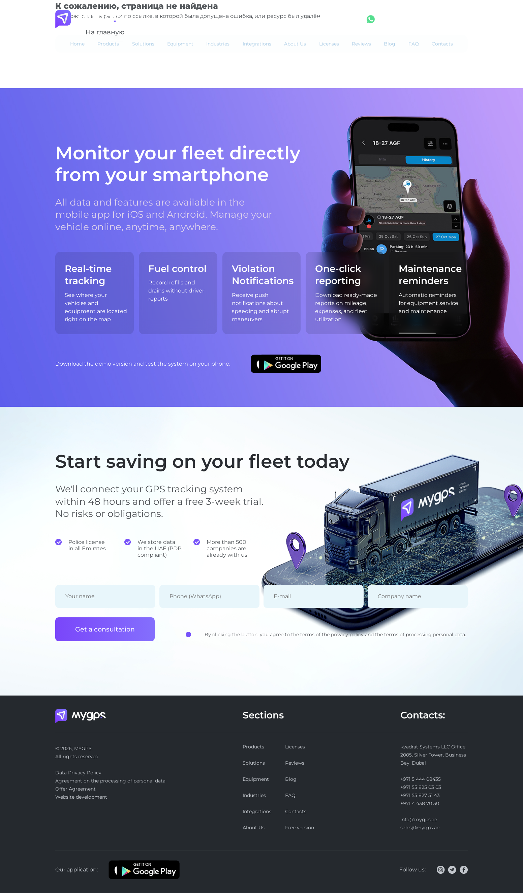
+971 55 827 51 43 (420, 796)
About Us (295, 44)
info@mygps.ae (418, 820)
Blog (389, 44)
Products (108, 44)
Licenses (329, 44)
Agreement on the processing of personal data (110, 781)
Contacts (442, 44)
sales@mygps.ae (419, 828)
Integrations (257, 44)
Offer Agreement (75, 789)
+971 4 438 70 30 (419, 804)
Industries (217, 44)
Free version (451, 19)
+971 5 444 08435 (336, 19)
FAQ (413, 44)
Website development (81, 797)
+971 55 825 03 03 (420, 787)
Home (77, 44)
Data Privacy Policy (78, 773)
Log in (405, 19)
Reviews (361, 44)
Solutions (143, 44)
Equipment (180, 44)
